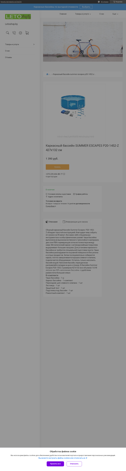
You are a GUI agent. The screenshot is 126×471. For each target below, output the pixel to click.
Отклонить (74, 464)
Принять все (55, 464)
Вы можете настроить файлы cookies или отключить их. (62, 458)
